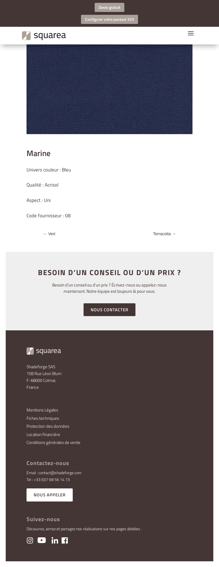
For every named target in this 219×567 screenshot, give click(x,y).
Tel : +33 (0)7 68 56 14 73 (48, 479)
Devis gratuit (109, 7)
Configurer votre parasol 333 (109, 19)
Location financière (43, 434)
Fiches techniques (43, 418)
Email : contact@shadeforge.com (54, 473)
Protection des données (48, 426)
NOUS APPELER (50, 495)
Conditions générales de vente (53, 442)
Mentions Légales (42, 410)
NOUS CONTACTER (109, 309)
